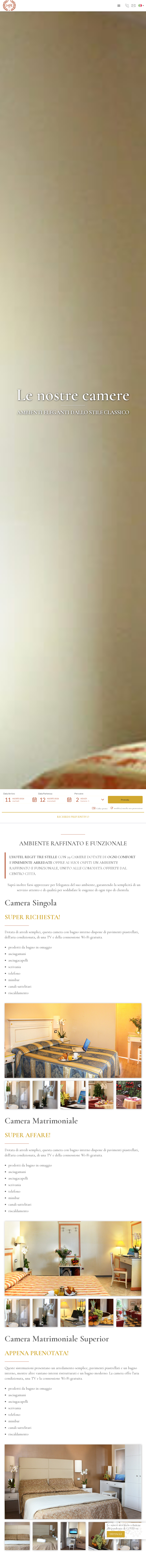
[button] (119, 5)
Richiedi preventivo (73, 817)
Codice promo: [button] (100, 808)
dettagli (116, 1534)
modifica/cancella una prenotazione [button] (127, 808)
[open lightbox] (73, 1040)
